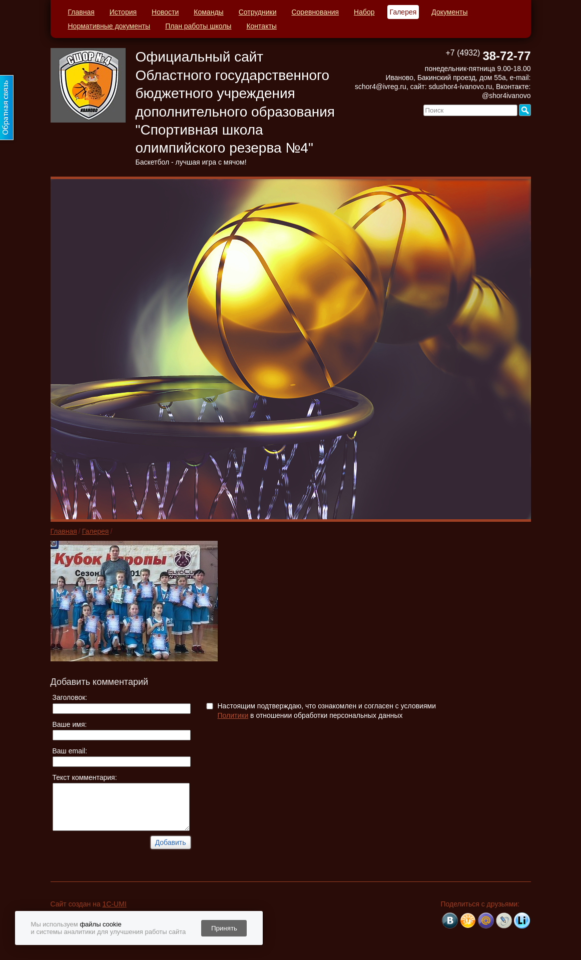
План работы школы (198, 26)
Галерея (403, 12)
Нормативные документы (109, 26)
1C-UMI (115, 904)
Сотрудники (258, 12)
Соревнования (315, 12)
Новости (165, 12)
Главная (81, 12)
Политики (233, 715)
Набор (364, 12)
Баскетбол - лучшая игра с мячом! (191, 162)
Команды (208, 12)
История (123, 12)
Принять (224, 928)
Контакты (261, 26)
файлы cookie (100, 924)
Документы (449, 12)
